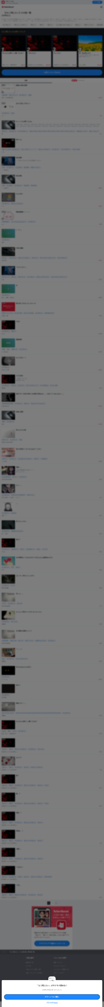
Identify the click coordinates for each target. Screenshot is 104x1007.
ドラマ (55, 980)
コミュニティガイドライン (49, 989)
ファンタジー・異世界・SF (61, 969)
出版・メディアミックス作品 (34, 973)
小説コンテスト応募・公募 (33, 969)
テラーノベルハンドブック (35, 989)
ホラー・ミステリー (59, 973)
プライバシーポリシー (68, 991)
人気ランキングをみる (52, 72)
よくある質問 (28, 991)
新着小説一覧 (29, 962)
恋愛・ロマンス (58, 962)
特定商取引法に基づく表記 (74, 989)
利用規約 (25, 989)
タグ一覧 (28, 966)
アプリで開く (97, 2)
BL (54, 976)
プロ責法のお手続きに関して (54, 991)
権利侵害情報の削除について (39, 991)
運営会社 (77, 991)
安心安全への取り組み (62, 989)
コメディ (56, 983)
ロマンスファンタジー (60, 966)
